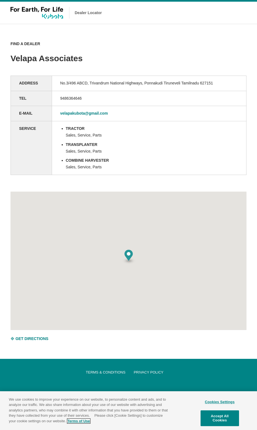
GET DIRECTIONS (29, 338)
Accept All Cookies (220, 419)
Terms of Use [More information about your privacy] (79, 422)
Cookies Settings (220, 403)
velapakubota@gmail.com (84, 113)
